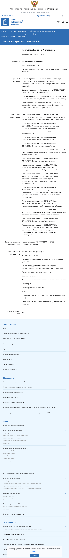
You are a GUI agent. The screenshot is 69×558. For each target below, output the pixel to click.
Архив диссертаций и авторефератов (12, 499)
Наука (5, 421)
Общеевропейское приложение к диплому (17, 526)
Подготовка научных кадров (12, 430)
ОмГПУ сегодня (9, 324)
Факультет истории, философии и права (15, 34)
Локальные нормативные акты (13, 402)
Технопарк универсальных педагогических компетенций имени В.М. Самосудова (30, 413)
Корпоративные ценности (11, 354)
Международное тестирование (13, 534)
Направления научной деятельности (15, 448)
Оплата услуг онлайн (10, 369)
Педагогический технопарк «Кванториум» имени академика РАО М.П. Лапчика (29, 407)
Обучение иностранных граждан (14, 539)
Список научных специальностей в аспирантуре (15, 435)
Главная (4, 31)
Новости (5, 328)
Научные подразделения (11, 478)
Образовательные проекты (12, 397)
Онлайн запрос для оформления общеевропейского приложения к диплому (22, 529)
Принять (35, 555)
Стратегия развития (9, 349)
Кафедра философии (38, 34)
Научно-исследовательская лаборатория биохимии (16, 486)
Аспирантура (6, 433)
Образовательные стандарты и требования (17, 387)
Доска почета (7, 359)
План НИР (5, 456)
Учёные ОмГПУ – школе (9, 453)
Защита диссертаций (8, 496)
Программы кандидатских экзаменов (12, 438)
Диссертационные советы (11, 493)
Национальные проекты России (13, 425)
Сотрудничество (9, 522)
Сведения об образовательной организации (35, 12)
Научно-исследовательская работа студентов (18, 473)
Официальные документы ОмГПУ (14, 338)
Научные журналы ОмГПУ (11, 504)
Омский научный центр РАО (10, 481)
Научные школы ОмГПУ (9, 451)
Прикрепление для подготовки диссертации (14, 440)
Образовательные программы (13, 392)
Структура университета (17, 31)
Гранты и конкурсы (7, 461)
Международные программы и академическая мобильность (23, 544)
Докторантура (6, 443)
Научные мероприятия (8, 458)
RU (58, 22)
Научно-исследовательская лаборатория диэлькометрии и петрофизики (22, 488)
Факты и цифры (8, 364)
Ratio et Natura (6, 509)
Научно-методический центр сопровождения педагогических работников (22, 483)
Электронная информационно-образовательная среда (21, 382)
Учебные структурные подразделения (42, 31)
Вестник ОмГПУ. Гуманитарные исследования (15, 506)
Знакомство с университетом (13, 344)
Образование (8, 378)
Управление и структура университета (16, 333)
